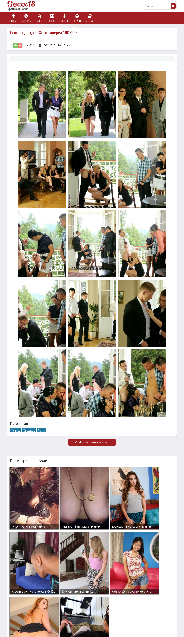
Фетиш (15, 430)
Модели (65, 18)
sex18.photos (44, 615)
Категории (26, 18)
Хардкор (29, 430)
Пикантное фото (24, 6)
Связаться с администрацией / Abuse (28, 612)
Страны (77, 18)
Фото (52, 18)
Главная (13, 18)
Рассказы (90, 18)
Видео (39, 18)
